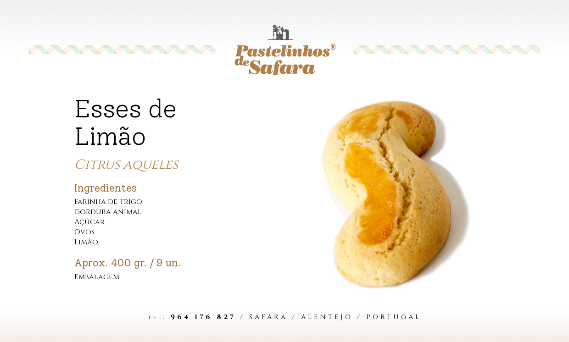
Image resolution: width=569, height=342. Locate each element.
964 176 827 (203, 317)
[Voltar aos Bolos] (284, 49)
